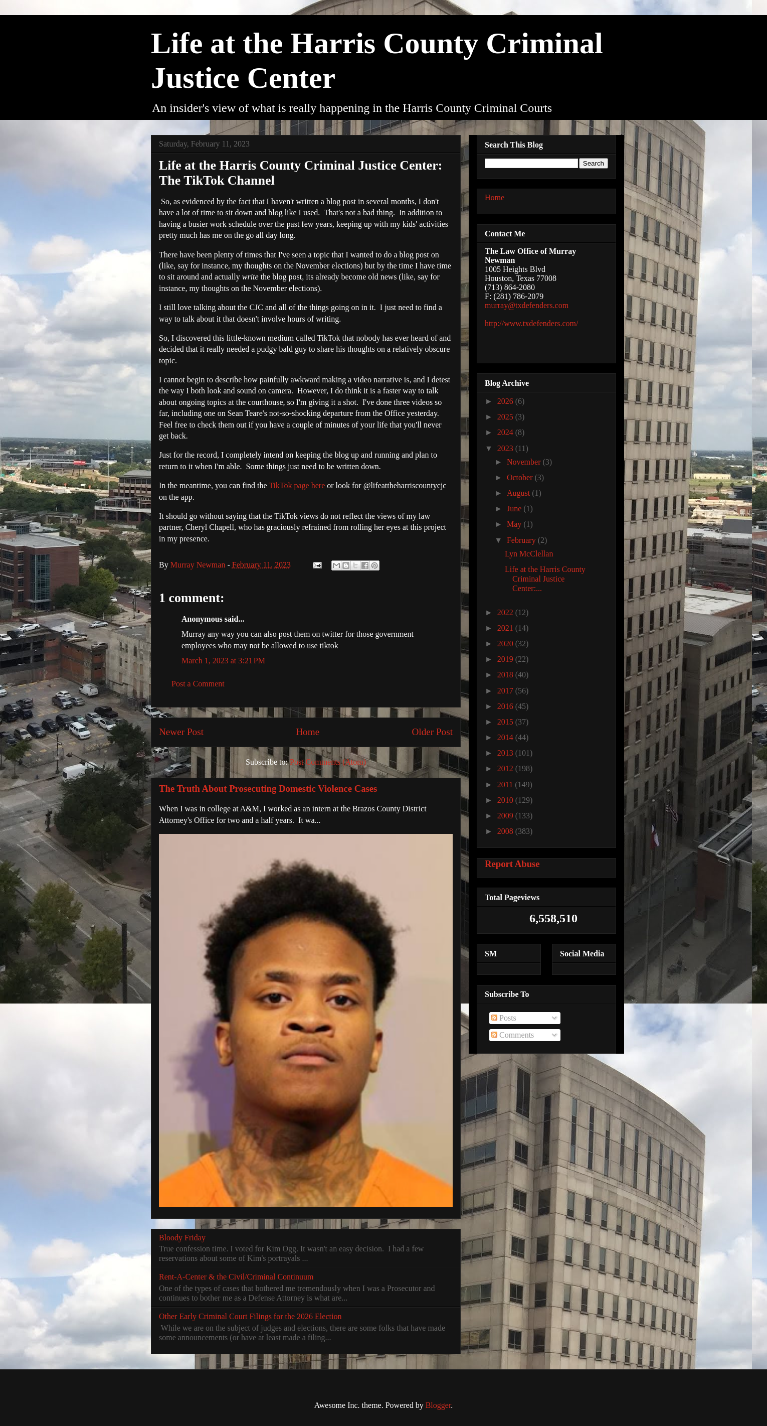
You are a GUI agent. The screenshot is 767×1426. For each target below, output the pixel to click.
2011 (506, 784)
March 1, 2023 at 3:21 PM (223, 660)
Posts (503, 1018)
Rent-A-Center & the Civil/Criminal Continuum (236, 1276)
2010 (506, 800)
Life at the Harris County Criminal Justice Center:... (545, 579)
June (515, 508)
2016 (506, 706)
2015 (506, 722)
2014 (506, 737)
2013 (506, 753)
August (519, 493)
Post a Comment (198, 683)
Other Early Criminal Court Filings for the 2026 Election (250, 1316)
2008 (506, 831)
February (522, 540)
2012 (506, 768)
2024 (506, 432)
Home (307, 732)
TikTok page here (297, 485)
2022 (506, 612)
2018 (506, 674)
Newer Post (181, 732)
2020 (506, 643)
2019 (506, 659)
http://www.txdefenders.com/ (531, 323)
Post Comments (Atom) (328, 762)
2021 (506, 628)
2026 (506, 401)
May (515, 524)
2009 (506, 815)
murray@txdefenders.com (526, 305)
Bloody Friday (182, 1237)
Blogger (438, 1405)
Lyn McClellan (529, 553)
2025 (506, 416)
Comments (512, 1035)
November (525, 462)
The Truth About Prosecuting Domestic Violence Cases (268, 788)
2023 (506, 448)
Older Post (432, 732)
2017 (506, 690)
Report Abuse (512, 864)
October (521, 477)
